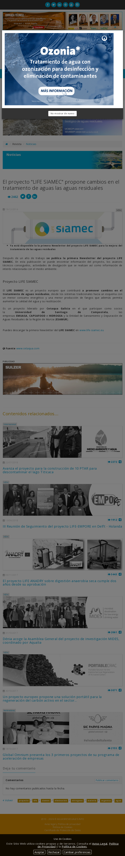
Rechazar (54, 852)
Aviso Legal (99, 843)
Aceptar (39, 852)
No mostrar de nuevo (63, 113)
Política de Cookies (74, 846)
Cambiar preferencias (77, 852)
